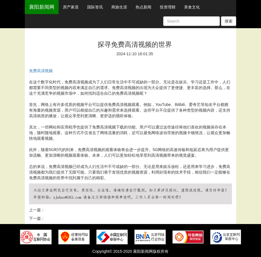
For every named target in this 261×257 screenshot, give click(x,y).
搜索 (229, 21)
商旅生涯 (119, 7)
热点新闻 (143, 7)
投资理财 (168, 7)
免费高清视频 (41, 70)
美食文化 (192, 7)
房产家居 (71, 7)
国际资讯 (95, 7)
